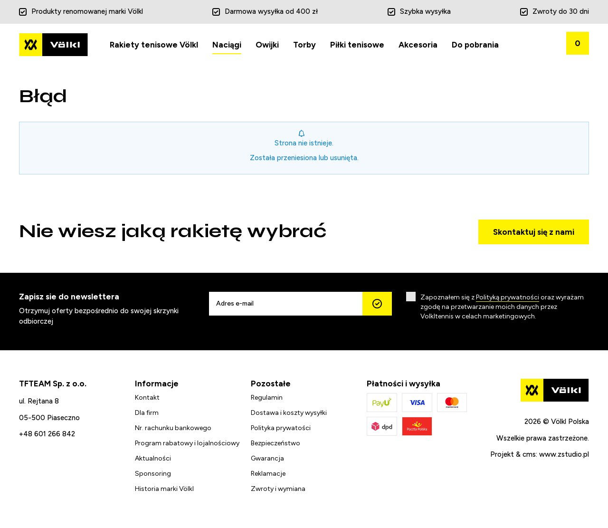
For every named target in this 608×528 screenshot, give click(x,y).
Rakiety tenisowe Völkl (154, 44)
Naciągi (226, 44)
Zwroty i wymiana (278, 489)
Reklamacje (268, 474)
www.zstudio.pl (564, 454)
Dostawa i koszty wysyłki (289, 413)
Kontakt (147, 398)
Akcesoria (418, 44)
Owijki (267, 44)
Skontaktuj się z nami (533, 232)
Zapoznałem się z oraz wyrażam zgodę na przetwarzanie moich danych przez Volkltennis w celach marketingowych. (502, 306)
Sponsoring (153, 474)
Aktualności (153, 458)
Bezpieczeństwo (275, 443)
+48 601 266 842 (47, 434)
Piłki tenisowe (357, 44)
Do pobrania (475, 44)
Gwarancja (267, 458)
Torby (304, 44)
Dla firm (147, 413)
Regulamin (267, 398)
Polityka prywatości (281, 428)
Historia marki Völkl (164, 489)
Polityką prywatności (507, 297)
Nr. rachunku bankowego (173, 428)
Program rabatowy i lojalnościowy (187, 443)
